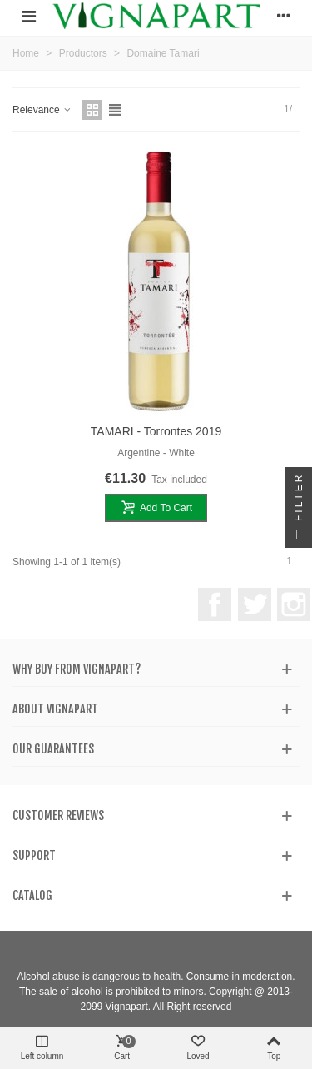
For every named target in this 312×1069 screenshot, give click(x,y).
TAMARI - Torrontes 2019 (156, 431)
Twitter (254, 604)
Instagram (293, 604)
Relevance (42, 110)
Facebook (214, 604)
